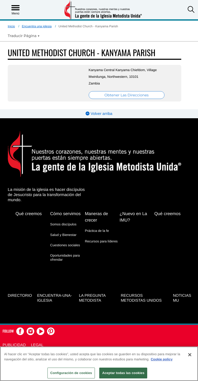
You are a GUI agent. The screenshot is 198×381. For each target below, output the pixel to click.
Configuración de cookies (71, 373)
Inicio (11, 26)
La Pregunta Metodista (92, 298)
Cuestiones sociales (65, 245)
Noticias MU (182, 298)
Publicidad (14, 345)
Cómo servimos (65, 213)
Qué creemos (28, 213)
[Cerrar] (189, 354)
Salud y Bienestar (63, 235)
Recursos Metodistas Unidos (141, 298)
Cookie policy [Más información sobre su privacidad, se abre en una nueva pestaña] (162, 359)
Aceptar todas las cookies (123, 373)
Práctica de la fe (97, 231)
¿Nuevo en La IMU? (133, 217)
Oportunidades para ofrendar (65, 257)
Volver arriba (99, 114)
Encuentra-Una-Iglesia (54, 298)
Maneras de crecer (96, 217)
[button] (191, 10)
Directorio (20, 295)
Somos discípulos (63, 224)
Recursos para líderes (101, 241)
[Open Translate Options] (24, 35)
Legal (37, 345)
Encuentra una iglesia (37, 26)
